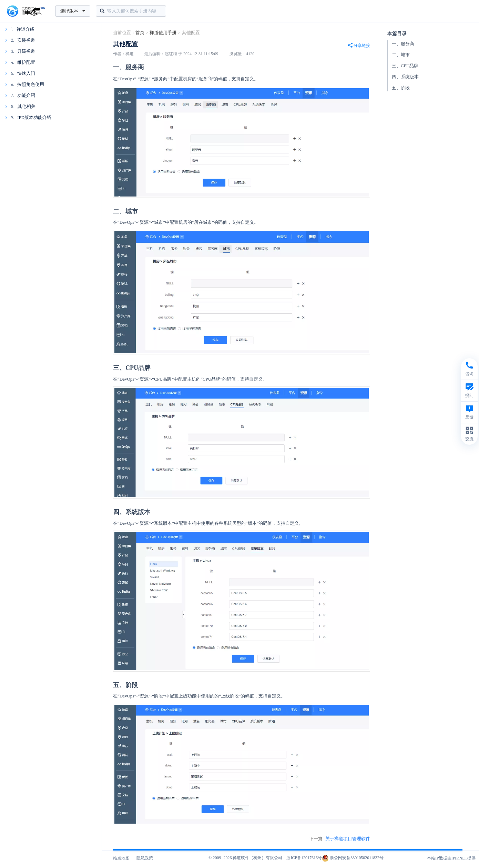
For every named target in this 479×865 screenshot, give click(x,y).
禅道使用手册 (163, 32)
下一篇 (339, 838)
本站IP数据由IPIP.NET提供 (451, 858)
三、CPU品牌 (405, 65)
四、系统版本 (405, 76)
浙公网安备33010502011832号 (353, 857)
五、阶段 (401, 87)
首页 (139, 32)
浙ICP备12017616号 (304, 857)
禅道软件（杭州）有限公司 (257, 857)
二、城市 (401, 54)
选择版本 (72, 10)
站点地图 (121, 858)
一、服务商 (403, 43)
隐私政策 (144, 858)
